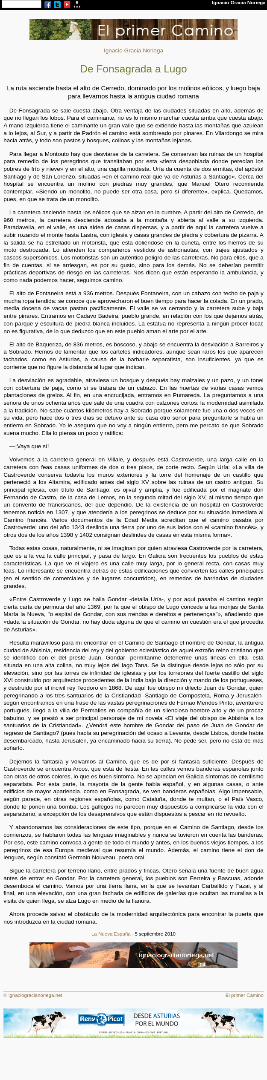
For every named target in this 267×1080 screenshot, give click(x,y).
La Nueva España (111, 933)
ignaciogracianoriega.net (35, 995)
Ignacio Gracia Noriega (133, 50)
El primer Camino (245, 995)
